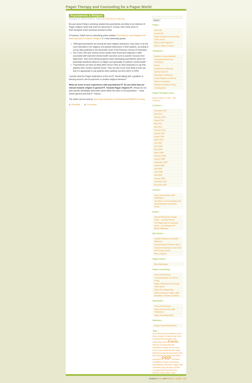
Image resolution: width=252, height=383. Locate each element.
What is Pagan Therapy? (164, 46)
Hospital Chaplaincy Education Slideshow (166, 240)
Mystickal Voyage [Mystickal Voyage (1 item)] (159, 353)
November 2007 (160, 185)
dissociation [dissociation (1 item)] (168, 339)
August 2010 (159, 136)
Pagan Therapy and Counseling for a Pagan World (109, 7)
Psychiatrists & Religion (87, 15)
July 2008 (158, 169)
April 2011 (158, 127)
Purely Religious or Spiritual (165, 78)
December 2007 (160, 182)
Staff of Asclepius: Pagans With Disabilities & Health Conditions (166, 294)
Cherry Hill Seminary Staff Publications (164, 196)
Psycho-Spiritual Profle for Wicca (167, 245)
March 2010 (159, 140)
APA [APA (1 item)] (158, 334)
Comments (92, 104)
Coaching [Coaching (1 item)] (156, 339)
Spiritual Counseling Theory (165, 85)
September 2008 (160, 162)
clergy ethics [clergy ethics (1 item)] (176, 336)
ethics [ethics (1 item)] (165, 342)
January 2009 (159, 159)
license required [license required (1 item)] (159, 350)
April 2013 (158, 114)
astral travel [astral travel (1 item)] (164, 334)
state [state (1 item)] (163, 370)
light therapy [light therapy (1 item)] (169, 350)
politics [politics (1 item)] (178, 356)
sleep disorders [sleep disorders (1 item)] (167, 367)
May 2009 (158, 149)
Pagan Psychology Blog (163, 290)
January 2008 (159, 178)
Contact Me (158, 33)
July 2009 (158, 143)
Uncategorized (160, 88)
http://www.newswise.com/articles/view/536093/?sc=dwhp (119, 99)
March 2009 (159, 153)
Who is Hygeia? (160, 254)
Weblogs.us (170, 378)
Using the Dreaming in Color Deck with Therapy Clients (167, 249)
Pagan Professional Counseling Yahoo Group (166, 38)
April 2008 (158, 175)
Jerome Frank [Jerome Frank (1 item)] (174, 347)
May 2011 (158, 123)
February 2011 (160, 130)
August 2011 (159, 120)
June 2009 (158, 146)
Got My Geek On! (161, 72)
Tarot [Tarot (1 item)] (167, 370)
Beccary (160, 378)
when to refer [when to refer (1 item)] (171, 373)
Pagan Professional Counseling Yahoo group (166, 285)
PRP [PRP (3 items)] (166, 358)
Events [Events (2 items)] (173, 341)
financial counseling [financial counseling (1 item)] (160, 345)
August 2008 (159, 165)
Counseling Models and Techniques (163, 60)
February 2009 (160, 156)
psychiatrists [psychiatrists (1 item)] (174, 362)
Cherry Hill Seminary (162, 275)
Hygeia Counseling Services (165, 325)
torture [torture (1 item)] (162, 373)
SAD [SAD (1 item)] (181, 365)
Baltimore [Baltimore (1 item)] (173, 334)
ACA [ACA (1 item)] (154, 334)
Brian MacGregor (161, 264)
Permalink (75, 104)
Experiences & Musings (115, 19)
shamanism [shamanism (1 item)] (157, 367)
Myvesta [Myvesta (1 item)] (169, 353)
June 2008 (158, 172)
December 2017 (160, 111)
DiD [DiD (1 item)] (161, 339)
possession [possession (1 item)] (157, 359)
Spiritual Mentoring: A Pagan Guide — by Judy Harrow (165, 218)
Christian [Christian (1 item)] (168, 336)
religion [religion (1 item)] (176, 365)
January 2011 (159, 133)
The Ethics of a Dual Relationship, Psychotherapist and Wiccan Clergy (167, 203)
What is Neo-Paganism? (164, 43)
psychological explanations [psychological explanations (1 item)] (163, 365)
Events (157, 65)
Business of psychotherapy (165, 56)
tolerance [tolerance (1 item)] (156, 373)
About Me (158, 30)
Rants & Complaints (162, 81)
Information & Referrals (163, 75)
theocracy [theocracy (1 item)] (173, 370)
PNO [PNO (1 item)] (173, 356)
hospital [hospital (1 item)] (165, 347)
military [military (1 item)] (177, 350)
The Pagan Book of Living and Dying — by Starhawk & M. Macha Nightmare (166, 225)
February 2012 (160, 117)
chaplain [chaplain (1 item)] (161, 336)
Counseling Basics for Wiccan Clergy (166, 279)
